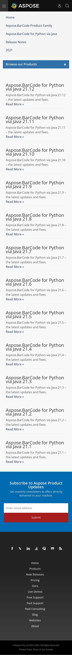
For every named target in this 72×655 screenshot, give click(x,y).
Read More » (15, 104)
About (35, 626)
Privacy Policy (25, 649)
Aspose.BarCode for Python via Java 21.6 (35, 282)
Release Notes (16, 42)
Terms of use (39, 649)
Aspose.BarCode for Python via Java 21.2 (35, 412)
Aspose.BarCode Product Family (29, 26)
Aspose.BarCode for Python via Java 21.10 (35, 152)
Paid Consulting (35, 609)
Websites (35, 620)
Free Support (35, 597)
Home (10, 17)
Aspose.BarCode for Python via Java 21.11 (35, 119)
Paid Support (35, 603)
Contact (49, 649)
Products (35, 568)
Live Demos (35, 591)
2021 (9, 50)
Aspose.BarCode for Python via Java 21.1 (35, 444)
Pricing (35, 580)
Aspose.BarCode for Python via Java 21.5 (35, 314)
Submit (36, 517)
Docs (35, 586)
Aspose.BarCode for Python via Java (31, 34)
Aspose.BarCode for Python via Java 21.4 (35, 347)
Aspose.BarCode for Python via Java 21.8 (35, 217)
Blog (35, 614)
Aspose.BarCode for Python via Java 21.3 (35, 379)
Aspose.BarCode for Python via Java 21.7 (35, 249)
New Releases (35, 574)
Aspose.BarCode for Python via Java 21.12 (35, 87)
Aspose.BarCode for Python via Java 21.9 (35, 184)
